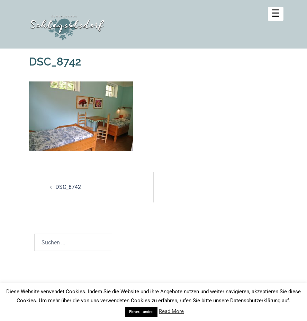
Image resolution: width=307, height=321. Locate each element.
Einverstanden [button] (141, 312)
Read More (171, 311)
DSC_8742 (68, 187)
